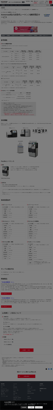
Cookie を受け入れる (39, 408)
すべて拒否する (31, 408)
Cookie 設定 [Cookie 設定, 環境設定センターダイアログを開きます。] (24, 408)
